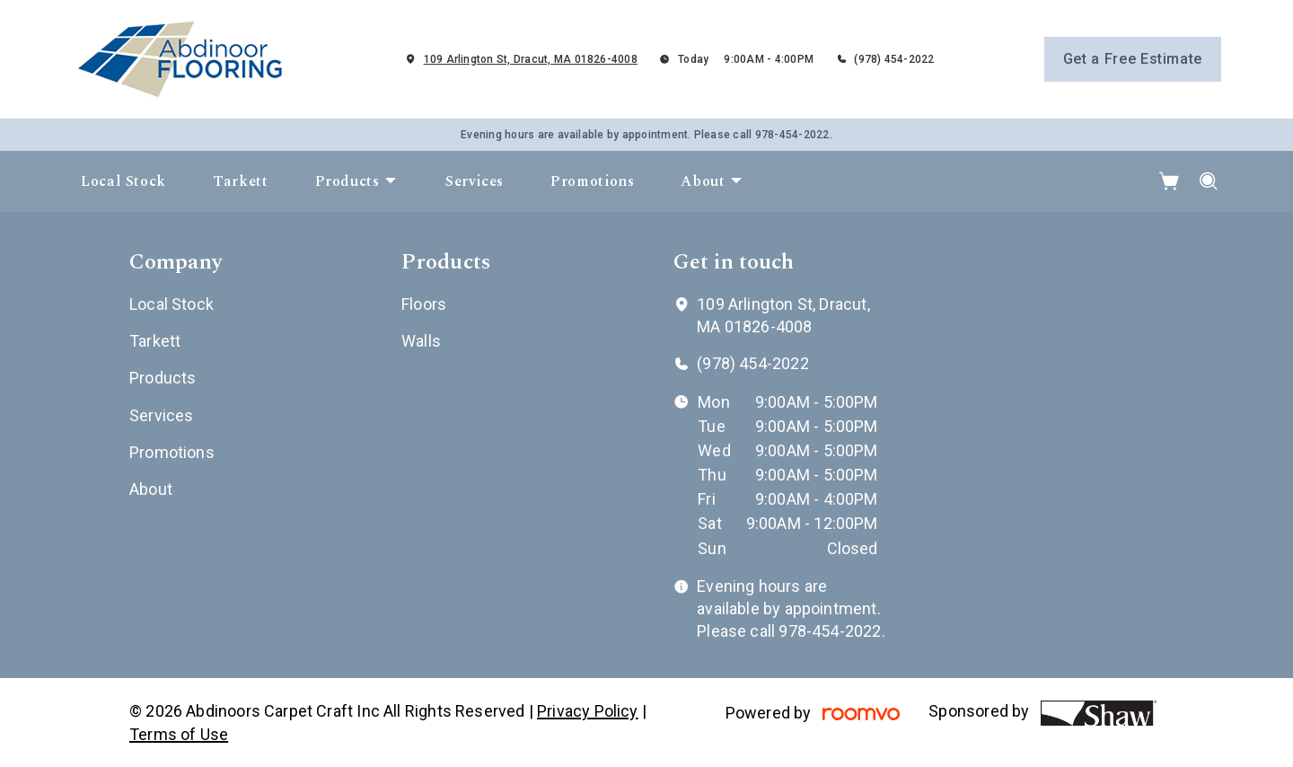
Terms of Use (178, 734)
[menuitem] (123, 181)
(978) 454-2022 (894, 59)
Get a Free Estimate (1132, 58)
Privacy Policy (587, 710)
